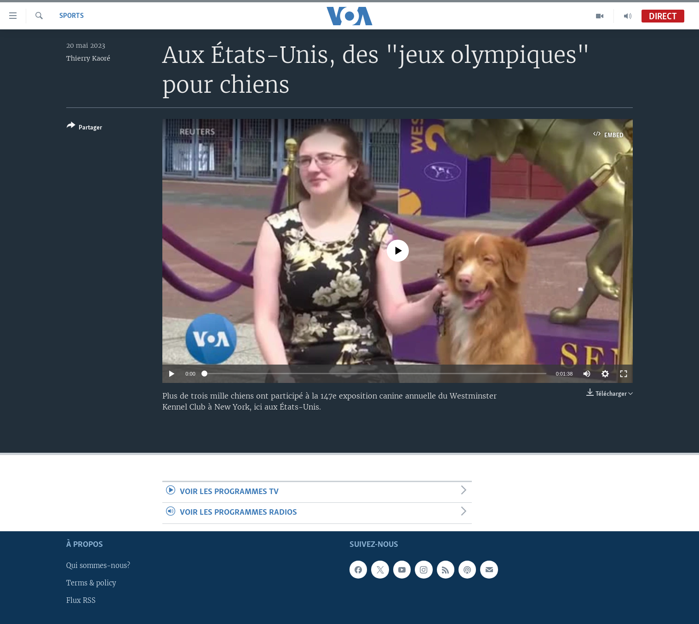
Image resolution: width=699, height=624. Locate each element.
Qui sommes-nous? (98, 566)
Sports (71, 16)
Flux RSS (81, 600)
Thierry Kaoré (88, 58)
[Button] (84, 128)
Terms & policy (91, 583)
